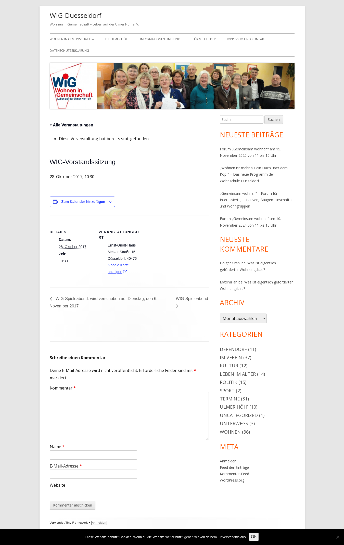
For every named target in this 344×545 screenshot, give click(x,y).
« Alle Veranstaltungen (71, 125)
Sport (227, 390)
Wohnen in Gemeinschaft (70, 39)
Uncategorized (239, 415)
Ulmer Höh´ (234, 407)
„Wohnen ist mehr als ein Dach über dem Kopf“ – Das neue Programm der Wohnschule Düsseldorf (254, 174)
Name (57, 446)
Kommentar (63, 388)
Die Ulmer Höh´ (117, 39)
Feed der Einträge (234, 467)
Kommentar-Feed (234, 473)
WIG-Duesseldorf (75, 15)
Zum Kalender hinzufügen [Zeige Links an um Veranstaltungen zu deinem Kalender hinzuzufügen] (83, 202)
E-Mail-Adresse (66, 466)
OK (254, 537)
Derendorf (233, 349)
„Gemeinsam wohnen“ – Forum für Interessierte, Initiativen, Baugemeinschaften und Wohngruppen (257, 200)
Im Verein (231, 357)
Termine (230, 399)
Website (57, 485)
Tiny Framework (77, 522)
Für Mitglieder (204, 39)
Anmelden (228, 461)
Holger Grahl (230, 263)
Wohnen (230, 432)
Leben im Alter (238, 374)
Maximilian (228, 282)
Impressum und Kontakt (246, 39)
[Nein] (337, 537)
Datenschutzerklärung (69, 50)
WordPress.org (232, 480)
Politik (228, 382)
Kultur (229, 365)
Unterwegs (234, 423)
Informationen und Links (160, 39)
